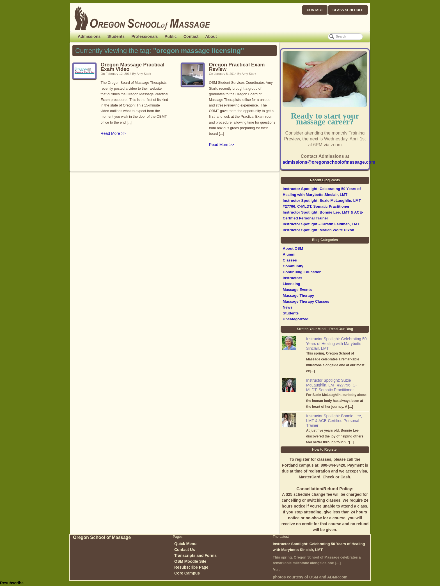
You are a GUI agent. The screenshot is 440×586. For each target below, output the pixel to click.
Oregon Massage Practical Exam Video (132, 67)
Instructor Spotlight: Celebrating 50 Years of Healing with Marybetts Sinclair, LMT (336, 344)
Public (171, 36)
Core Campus (187, 573)
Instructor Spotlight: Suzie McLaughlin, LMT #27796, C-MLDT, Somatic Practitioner (331, 385)
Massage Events (297, 290)
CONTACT (315, 10)
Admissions (89, 36)
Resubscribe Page (191, 567)
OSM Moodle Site (190, 561)
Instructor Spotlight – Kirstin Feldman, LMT (321, 224)
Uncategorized (296, 319)
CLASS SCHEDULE (348, 10)
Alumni (289, 254)
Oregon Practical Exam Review (237, 67)
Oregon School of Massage (102, 537)
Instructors (292, 278)
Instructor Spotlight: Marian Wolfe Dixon (318, 230)
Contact (191, 36)
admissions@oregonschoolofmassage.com (329, 162)
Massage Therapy (298, 295)
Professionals (144, 36)
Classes (290, 260)
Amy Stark (144, 73)
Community (293, 266)
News (288, 307)
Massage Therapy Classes (306, 301)
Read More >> (113, 133)
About (211, 36)
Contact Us (184, 549)
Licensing (291, 284)
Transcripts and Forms (195, 555)
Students (116, 36)
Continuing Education (302, 272)
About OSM (293, 248)
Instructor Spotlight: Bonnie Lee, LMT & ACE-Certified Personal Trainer (334, 421)
